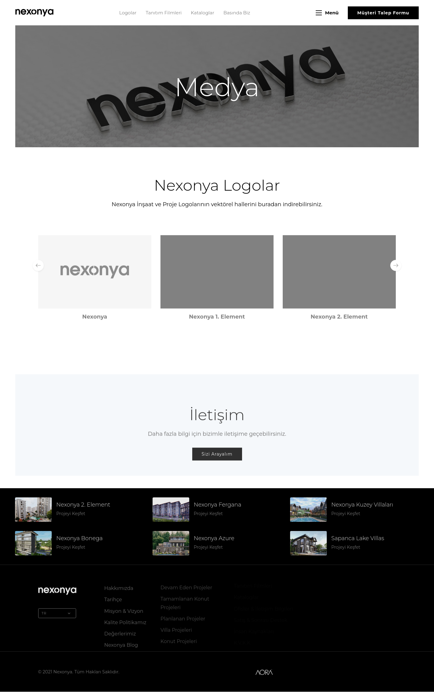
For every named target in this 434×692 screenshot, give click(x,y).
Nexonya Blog (121, 643)
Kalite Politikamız (125, 621)
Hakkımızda (118, 587)
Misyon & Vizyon (123, 610)
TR (57, 612)
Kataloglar (202, 13)
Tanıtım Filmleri (164, 13)
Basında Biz (236, 13)
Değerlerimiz (120, 632)
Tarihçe (113, 598)
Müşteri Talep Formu (383, 13)
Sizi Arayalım (217, 461)
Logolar (128, 13)
